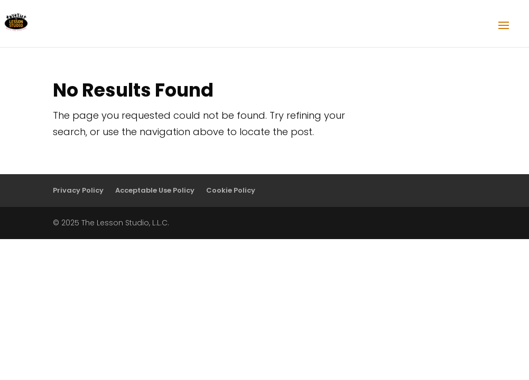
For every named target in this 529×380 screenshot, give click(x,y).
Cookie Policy (230, 190)
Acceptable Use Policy (154, 190)
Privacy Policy (78, 190)
